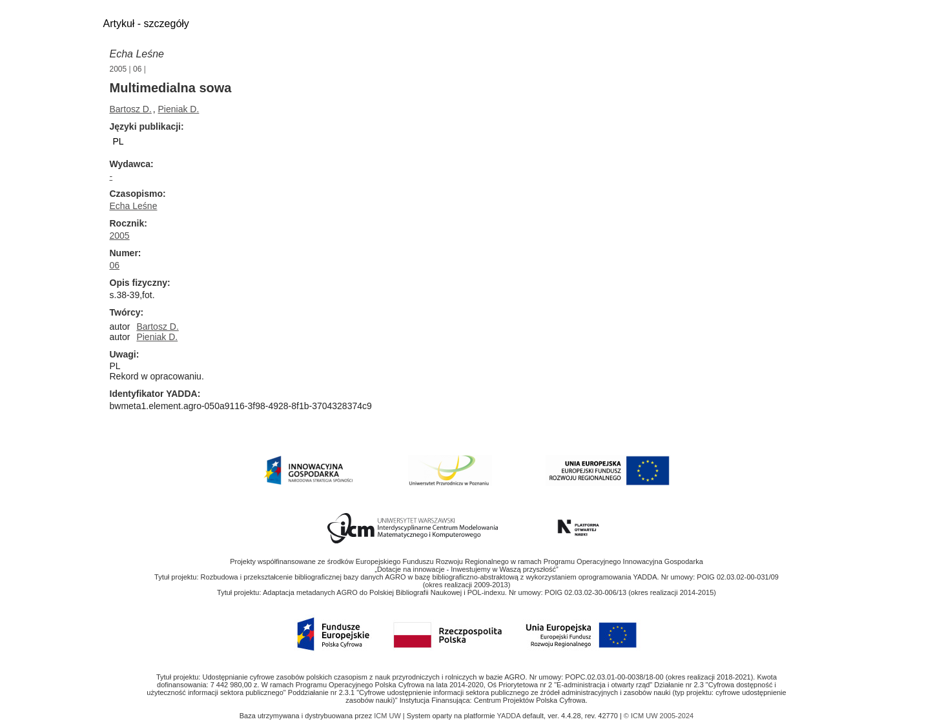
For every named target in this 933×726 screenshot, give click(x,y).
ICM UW (388, 716)
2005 (118, 69)
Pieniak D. (179, 109)
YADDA (510, 716)
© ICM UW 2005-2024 (658, 716)
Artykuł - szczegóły (146, 23)
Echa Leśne (137, 53)
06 (137, 69)
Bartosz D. (131, 109)
